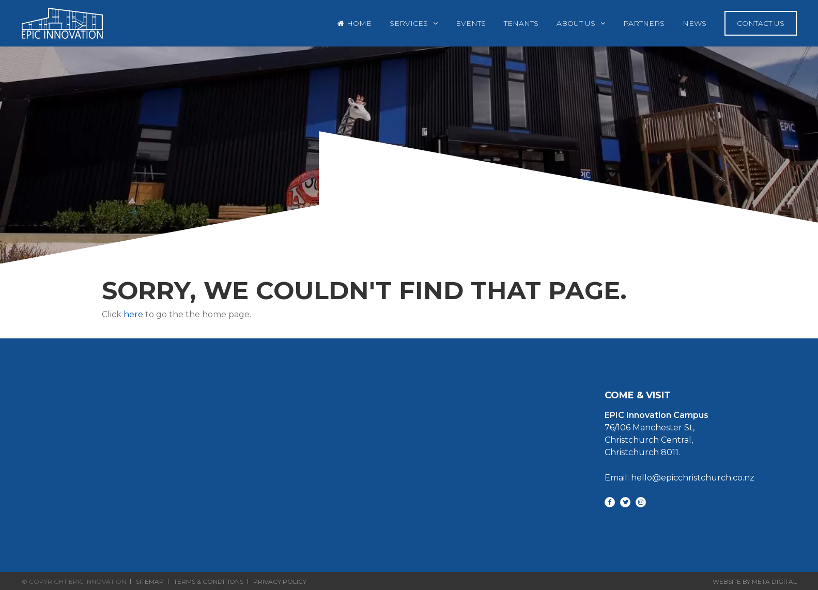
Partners (644, 23)
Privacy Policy (279, 581)
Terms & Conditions (208, 581)
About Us (576, 23)
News (694, 23)
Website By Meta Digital (755, 581)
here (133, 314)
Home (359, 23)
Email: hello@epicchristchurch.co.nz (679, 478)
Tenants (521, 23)
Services (409, 23)
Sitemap (150, 581)
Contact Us (760, 23)
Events (471, 23)
